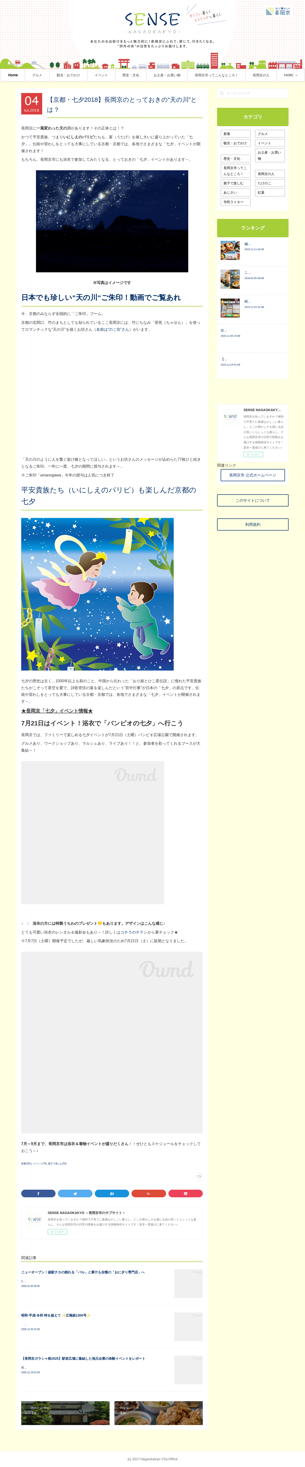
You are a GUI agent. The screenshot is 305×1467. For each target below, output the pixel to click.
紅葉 (261, 192)
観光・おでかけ (84, 75)
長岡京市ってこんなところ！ (232, 75)
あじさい (230, 192)
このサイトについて (253, 500)
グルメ (53, 75)
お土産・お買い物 (182, 75)
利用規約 (252, 524)
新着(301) (26, 1163)
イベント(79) (40, 1163)
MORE (273, 75)
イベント (116, 75)
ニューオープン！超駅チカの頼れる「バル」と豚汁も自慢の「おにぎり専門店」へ (83, 1272)
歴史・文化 (146, 75)
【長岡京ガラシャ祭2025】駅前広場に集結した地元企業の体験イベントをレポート (83, 1358)
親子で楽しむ (234, 183)
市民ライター (234, 202)
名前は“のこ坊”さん (112, 329)
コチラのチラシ (133, 932)
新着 (227, 134)
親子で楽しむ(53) (57, 1163)
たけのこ (264, 183)
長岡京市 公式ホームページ (252, 475)
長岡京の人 (266, 174)
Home (28, 75)
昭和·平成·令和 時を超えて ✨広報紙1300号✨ (56, 1315)
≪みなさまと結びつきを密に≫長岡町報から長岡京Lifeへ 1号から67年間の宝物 (74, 1324)
